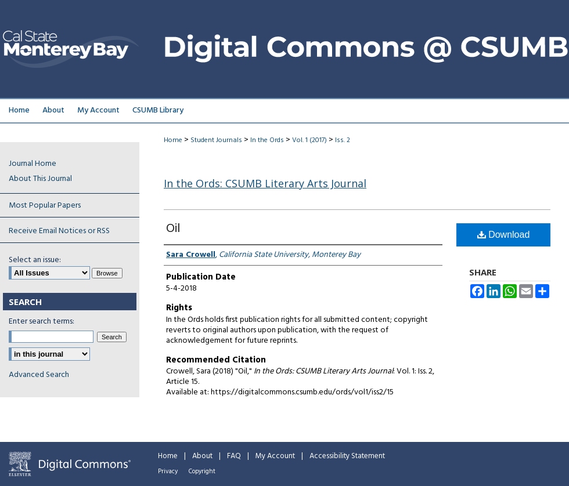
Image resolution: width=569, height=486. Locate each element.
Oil (173, 229)
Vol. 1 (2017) (309, 140)
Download (503, 235)
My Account (275, 456)
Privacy (168, 471)
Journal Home (32, 164)
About (202, 456)
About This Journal (40, 179)
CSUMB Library (157, 110)
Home (173, 140)
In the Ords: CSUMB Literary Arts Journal (265, 183)
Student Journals (216, 140)
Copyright (202, 471)
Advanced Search (39, 375)
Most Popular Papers (45, 205)
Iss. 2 (342, 140)
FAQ (234, 456)
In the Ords (267, 140)
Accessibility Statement (347, 456)
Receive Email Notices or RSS (59, 231)
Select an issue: (35, 260)
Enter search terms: (41, 321)
